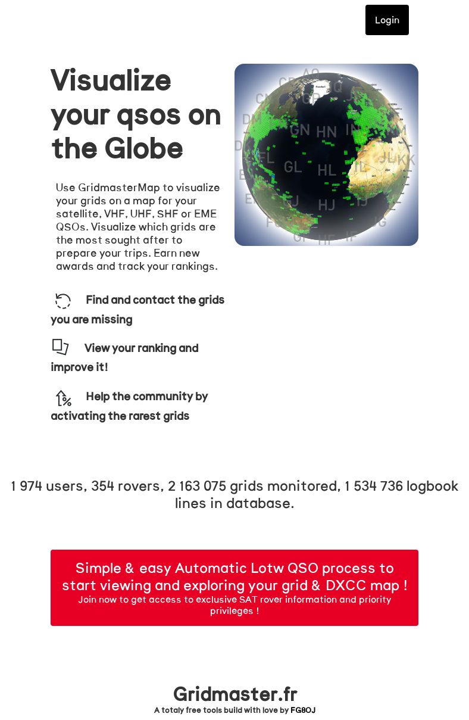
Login (387, 20)
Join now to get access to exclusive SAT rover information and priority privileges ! (235, 590)
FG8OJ (302, 710)
